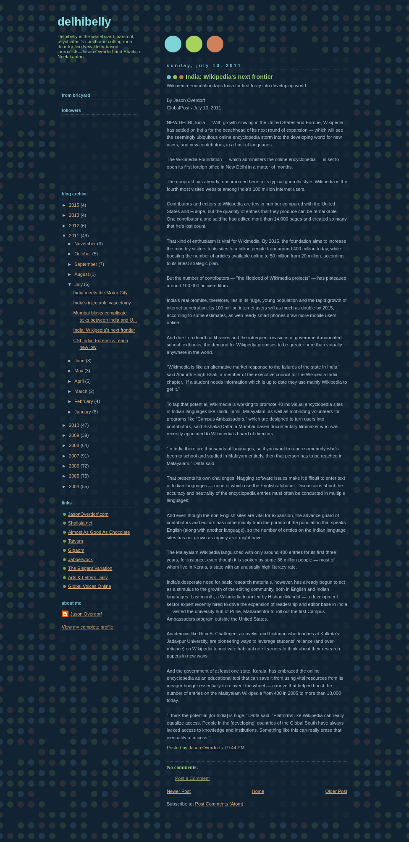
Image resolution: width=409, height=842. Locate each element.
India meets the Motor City (100, 292)
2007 (75, 455)
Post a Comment (192, 778)
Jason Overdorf (86, 613)
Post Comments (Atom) (219, 803)
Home (258, 791)
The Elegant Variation (90, 568)
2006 (75, 465)
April (79, 381)
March (81, 391)
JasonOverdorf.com (88, 514)
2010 (75, 425)
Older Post (336, 791)
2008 (75, 445)
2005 (75, 475)
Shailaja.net (80, 522)
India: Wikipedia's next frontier (104, 330)
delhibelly (84, 21)
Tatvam (75, 540)
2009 (75, 435)
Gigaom (76, 550)
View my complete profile (87, 626)
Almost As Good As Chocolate (99, 532)
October (83, 253)
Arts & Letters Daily (88, 577)
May (79, 370)
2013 (75, 215)
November (85, 243)
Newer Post (179, 791)
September (86, 264)
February (84, 401)
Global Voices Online (89, 586)
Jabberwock (80, 559)
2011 (75, 235)
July (79, 284)
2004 (75, 486)
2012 (75, 225)
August (82, 274)
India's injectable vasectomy (102, 302)
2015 (75, 205)
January (83, 411)
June (80, 360)
